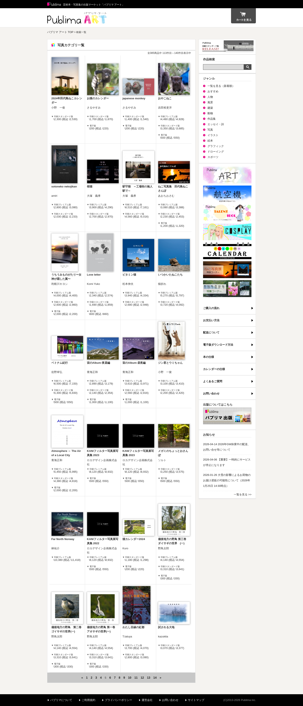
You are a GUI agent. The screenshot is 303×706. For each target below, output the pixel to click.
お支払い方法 (211, 320)
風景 (210, 102)
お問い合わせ (211, 393)
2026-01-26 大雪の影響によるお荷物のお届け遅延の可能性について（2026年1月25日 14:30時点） (227, 480)
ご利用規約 (88, 700)
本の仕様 (208, 356)
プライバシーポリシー (118, 700)
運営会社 (147, 700)
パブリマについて (61, 700)
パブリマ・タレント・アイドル (227, 212)
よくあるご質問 (212, 381)
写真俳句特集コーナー (227, 288)
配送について (211, 332)
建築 (210, 107)
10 (129, 677)
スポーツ (212, 157)
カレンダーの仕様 (214, 369)
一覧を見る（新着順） (221, 86)
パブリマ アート (77, 17)
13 (148, 677)
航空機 (227, 194)
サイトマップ (196, 700)
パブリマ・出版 (227, 415)
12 (142, 677)
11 (136, 677)
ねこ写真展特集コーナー (227, 269)
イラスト (212, 135)
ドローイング (215, 151)
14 (155, 677)
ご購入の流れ (211, 308)
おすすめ (212, 91)
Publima (54, 4)
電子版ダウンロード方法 (218, 344)
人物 (210, 96)
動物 (210, 113)
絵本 (210, 140)
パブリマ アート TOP (60, 32)
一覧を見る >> (242, 494)
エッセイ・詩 (215, 124)
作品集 (211, 118)
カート (243, 15)
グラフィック (215, 146)
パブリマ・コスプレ (227, 231)
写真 (210, 129)
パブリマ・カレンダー (227, 250)
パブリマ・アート (227, 175)
